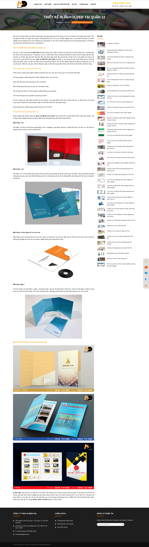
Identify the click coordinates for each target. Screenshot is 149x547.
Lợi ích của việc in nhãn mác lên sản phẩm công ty (121, 157)
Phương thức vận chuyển (65, 524)
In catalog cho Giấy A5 (113, 43)
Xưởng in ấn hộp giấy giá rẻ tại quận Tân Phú (119, 248)
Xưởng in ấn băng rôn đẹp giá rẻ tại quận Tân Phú (120, 107)
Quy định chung (62, 527)
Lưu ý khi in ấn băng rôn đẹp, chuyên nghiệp (119, 112)
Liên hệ (93, 4)
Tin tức (74, 4)
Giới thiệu (47, 4)
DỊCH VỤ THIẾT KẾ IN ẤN (61, 4)
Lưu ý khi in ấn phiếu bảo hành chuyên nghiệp (119, 135)
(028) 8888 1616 (122, 3)
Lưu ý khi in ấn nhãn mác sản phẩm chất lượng (120, 152)
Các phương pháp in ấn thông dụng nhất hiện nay (120, 90)
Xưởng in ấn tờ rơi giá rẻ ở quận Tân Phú (118, 231)
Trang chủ (38, 4)
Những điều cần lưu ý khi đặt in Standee (118, 253)
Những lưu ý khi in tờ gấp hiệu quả (116, 225)
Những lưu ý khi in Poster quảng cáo (117, 258)
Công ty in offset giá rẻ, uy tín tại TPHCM (118, 85)
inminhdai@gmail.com (22, 534)
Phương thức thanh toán (65, 520)
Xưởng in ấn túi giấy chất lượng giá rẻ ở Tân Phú (120, 174)
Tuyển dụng (83, 4)
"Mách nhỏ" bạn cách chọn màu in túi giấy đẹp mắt (121, 62)
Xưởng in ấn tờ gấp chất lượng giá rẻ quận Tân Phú (121, 220)
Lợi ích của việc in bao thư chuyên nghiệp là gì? (120, 102)
